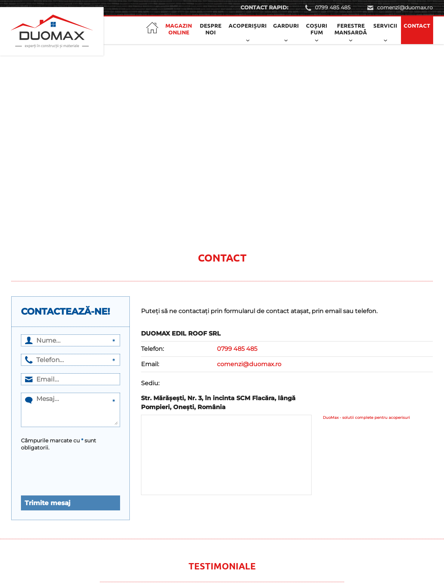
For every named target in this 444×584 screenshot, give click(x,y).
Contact (417, 25)
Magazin (178, 29)
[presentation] (61, 469)
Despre (210, 29)
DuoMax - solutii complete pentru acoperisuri (366, 417)
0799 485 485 (332, 7)
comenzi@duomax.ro (405, 7)
